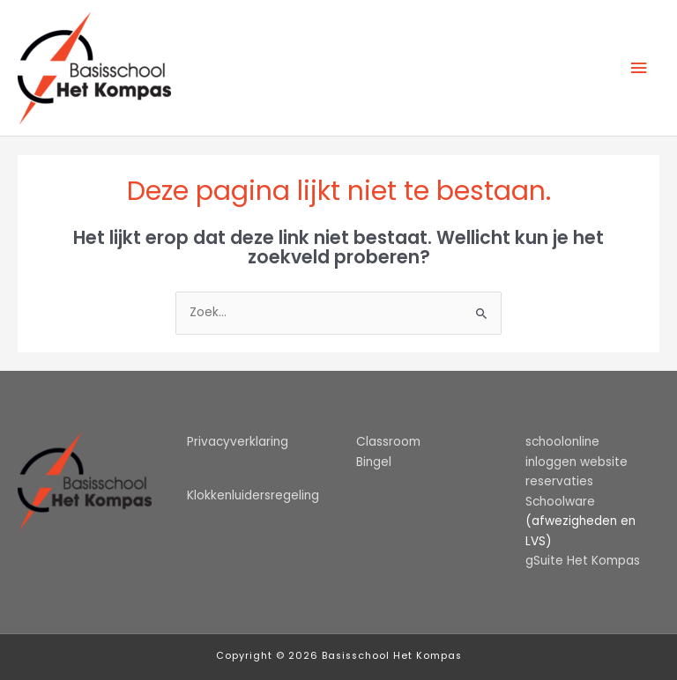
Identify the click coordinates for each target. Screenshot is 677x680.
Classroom (388, 441)
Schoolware (560, 501)
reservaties (559, 481)
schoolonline (562, 441)
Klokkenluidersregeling (253, 495)
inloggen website (576, 462)
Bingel (373, 462)
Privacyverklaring (237, 441)
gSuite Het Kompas (582, 560)
